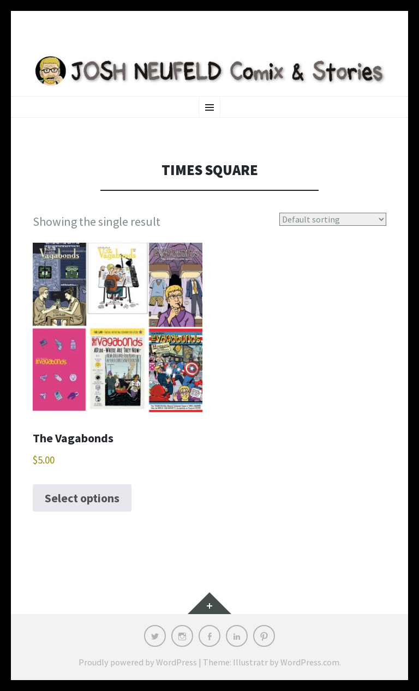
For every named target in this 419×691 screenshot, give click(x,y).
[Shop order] (333, 219)
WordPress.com (309, 662)
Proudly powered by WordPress (138, 662)
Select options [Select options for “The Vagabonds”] (82, 498)
